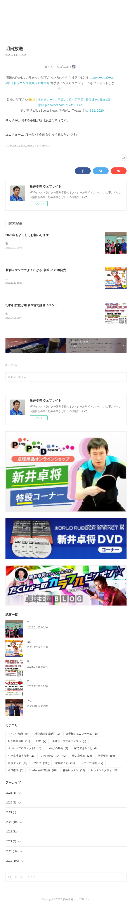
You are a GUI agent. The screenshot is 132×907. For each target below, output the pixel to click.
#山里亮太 (60, 99)
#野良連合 (91, 99)
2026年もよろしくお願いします (27, 235)
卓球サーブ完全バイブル (69, 742)
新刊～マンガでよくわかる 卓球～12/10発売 (35, 270)
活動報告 (106, 756)
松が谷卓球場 (19, 742)
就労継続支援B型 (47, 734)
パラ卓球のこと (53, 756)
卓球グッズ (17, 764)
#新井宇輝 (43, 83)
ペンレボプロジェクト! (24, 749)
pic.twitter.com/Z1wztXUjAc (63, 105)
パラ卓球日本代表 (21, 756)
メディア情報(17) (43, 146)
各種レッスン (74, 771)
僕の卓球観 (82, 756)
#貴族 (102, 99)
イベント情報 (18, 734)
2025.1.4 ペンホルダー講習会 (44, 682)
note (41, 742)
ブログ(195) (11, 146)
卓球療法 (15, 771)
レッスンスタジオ (104, 771)
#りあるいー (44, 99)
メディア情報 (92, 764)
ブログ (41, 764)
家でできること (85, 749)
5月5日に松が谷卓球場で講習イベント (31, 306)
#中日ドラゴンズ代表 (20, 83)
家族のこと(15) (25, 146)
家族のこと (65, 764)
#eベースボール (103, 77)
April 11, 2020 (94, 110)
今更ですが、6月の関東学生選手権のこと (51, 701)
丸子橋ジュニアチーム (82, 734)
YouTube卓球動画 (43, 771)
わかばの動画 (57, 749)
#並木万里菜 (75, 99)
